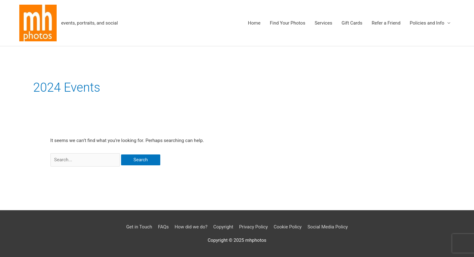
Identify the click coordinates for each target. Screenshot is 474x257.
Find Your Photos (287, 23)
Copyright (223, 227)
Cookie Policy (288, 227)
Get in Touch (139, 227)
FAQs (163, 227)
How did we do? (191, 227)
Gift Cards (351, 23)
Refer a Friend (386, 23)
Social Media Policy (327, 227)
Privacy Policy (253, 227)
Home (254, 23)
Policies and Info (427, 23)
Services (323, 23)
